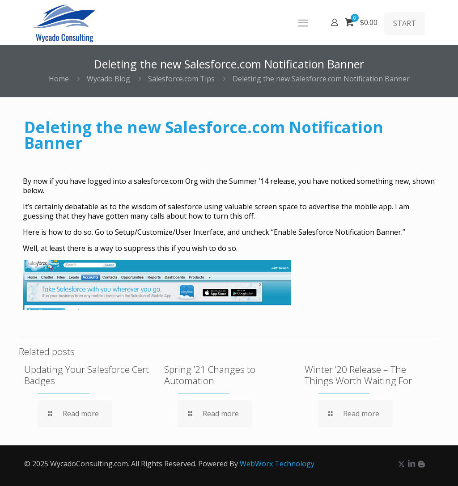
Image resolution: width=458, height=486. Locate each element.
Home (59, 79)
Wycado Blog (108, 79)
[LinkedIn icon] (411, 463)
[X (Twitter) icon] (401, 463)
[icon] (421, 463)
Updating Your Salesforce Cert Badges (86, 375)
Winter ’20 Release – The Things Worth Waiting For (358, 375)
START (404, 23)
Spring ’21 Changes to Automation (209, 375)
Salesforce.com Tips (181, 79)
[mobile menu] (303, 22)
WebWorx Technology (277, 464)
